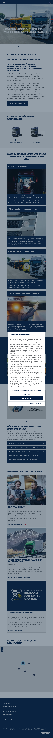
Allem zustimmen (26, 398)
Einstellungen (26, 394)
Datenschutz (39, 403)
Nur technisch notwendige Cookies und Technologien (26, 390)
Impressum (31, 403)
